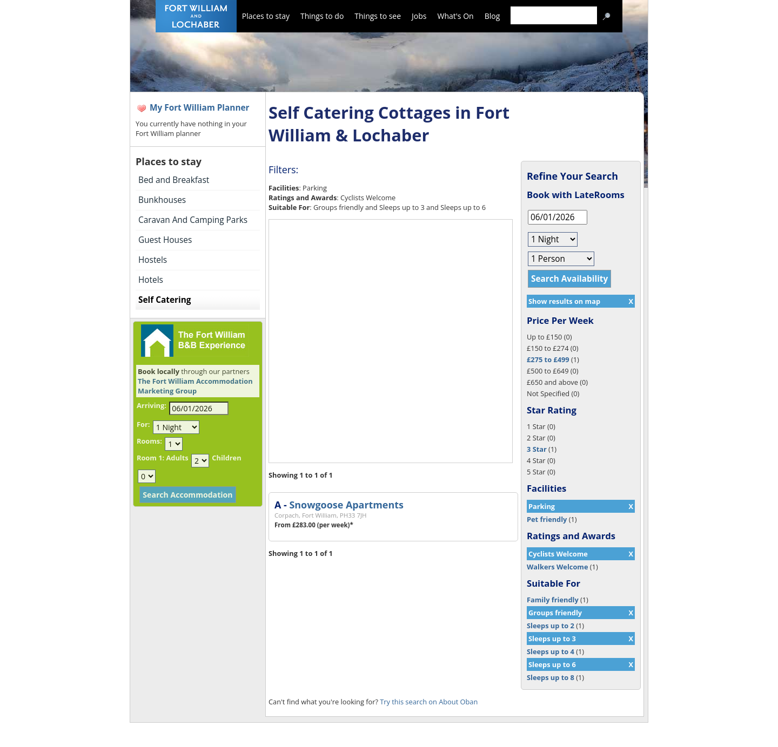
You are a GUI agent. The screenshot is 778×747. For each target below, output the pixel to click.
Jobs (419, 16)
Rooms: (149, 441)
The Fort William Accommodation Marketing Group (195, 386)
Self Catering (164, 299)
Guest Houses (165, 240)
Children (226, 458)
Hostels (152, 260)
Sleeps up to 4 (550, 651)
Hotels (150, 280)
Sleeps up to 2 (550, 625)
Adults (177, 458)
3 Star (537, 449)
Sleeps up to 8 (550, 677)
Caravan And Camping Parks (192, 220)
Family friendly (553, 600)
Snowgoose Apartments (346, 504)
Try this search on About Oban (429, 702)
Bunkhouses (162, 200)
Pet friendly (547, 519)
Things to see (377, 16)
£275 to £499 (548, 359)
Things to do (322, 16)
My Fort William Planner (200, 107)
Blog (492, 16)
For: (143, 424)
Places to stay (266, 16)
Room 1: (150, 458)
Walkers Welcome (557, 567)
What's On (456, 16)
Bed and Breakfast (173, 180)
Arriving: (151, 405)
